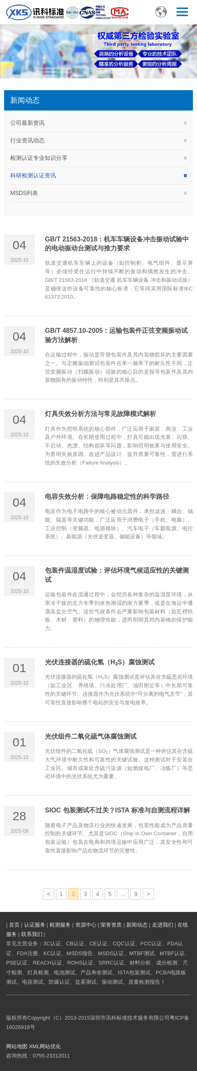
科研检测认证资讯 (33, 175)
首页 (14, 925)
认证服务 (34, 925)
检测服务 (60, 925)
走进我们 (162, 925)
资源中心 (85, 925)
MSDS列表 (24, 193)
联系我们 (32, 934)
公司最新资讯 (27, 122)
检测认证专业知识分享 (38, 158)
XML (34, 1046)
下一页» (149, 895)
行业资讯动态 (27, 140)
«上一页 (50, 895)
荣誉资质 (111, 925)
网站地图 (16, 1046)
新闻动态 (137, 925)
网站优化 (50, 1046)
